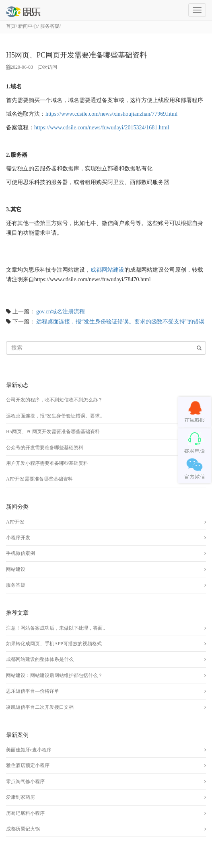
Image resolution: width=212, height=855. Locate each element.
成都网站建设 (107, 270)
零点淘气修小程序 (25, 781)
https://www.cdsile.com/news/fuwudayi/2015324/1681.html (101, 128)
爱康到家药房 (20, 797)
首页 (11, 26)
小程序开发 (18, 537)
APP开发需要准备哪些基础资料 (39, 479)
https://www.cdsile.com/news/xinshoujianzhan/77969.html (111, 114)
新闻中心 (27, 26)
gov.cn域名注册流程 (60, 312)
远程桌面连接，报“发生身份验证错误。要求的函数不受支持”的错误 (120, 322)
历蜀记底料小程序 (25, 813)
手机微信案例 (20, 553)
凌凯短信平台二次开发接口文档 (40, 707)
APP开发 (15, 522)
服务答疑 (50, 26)
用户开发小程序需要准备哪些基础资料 (47, 463)
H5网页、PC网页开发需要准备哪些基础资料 (53, 431)
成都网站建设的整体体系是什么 (40, 659)
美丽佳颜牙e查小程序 (28, 750)
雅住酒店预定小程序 (27, 765)
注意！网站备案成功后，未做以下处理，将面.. (55, 628)
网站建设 (15, 569)
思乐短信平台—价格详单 (32, 691)
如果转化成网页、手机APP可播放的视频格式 (54, 643)
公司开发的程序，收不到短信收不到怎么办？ (54, 400)
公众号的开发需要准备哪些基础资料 (44, 447)
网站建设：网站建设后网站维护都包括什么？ (54, 675)
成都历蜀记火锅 (23, 829)
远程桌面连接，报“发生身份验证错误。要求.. (54, 416)
